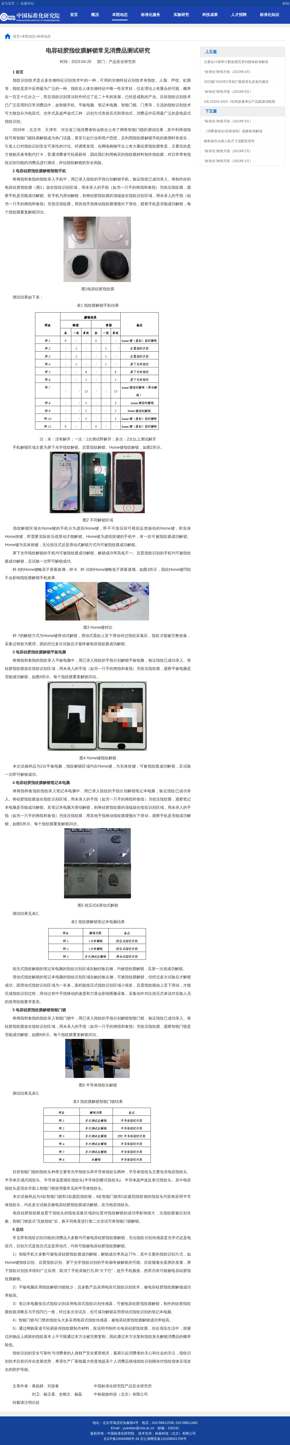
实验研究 (181, 15)
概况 (95, 15)
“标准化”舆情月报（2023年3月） (228, 121)
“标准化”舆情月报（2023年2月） (228, 151)
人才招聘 (238, 15)
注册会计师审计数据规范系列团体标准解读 (236, 62)
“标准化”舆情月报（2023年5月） (228, 92)
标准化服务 (150, 15)
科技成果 (210, 15)
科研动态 (44, 36)
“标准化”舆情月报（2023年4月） (228, 72)
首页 (74, 15)
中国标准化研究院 (30, 17)
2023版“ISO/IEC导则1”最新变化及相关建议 (236, 82)
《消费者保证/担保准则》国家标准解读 (233, 131)
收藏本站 (27, 3)
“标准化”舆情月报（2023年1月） (228, 161)
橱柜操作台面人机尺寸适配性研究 (229, 141)
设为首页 (8, 3)
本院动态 (120, 15)
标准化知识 (269, 15)
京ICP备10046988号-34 (121, 1439)
